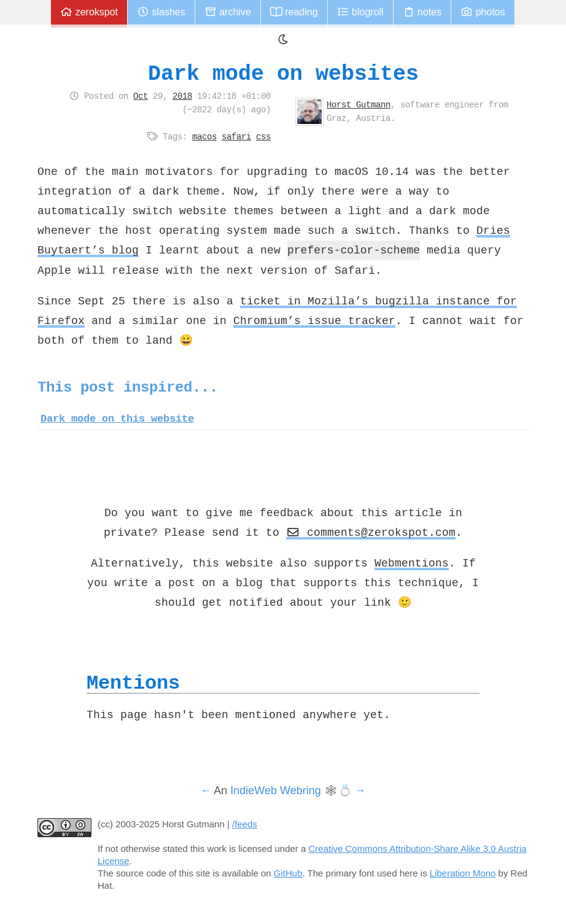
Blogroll (360, 12)
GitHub (288, 873)
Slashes (161, 12)
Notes (422, 12)
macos (204, 136)
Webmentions (411, 562)
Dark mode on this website (117, 418)
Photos (482, 12)
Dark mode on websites (283, 73)
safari (236, 136)
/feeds (244, 824)
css (263, 136)
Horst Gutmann (358, 104)
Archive (227, 12)
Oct (140, 95)
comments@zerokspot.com (371, 532)
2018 (182, 95)
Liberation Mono (463, 873)
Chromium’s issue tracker (314, 320)
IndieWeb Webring (275, 790)
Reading (294, 12)
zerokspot (89, 12)
